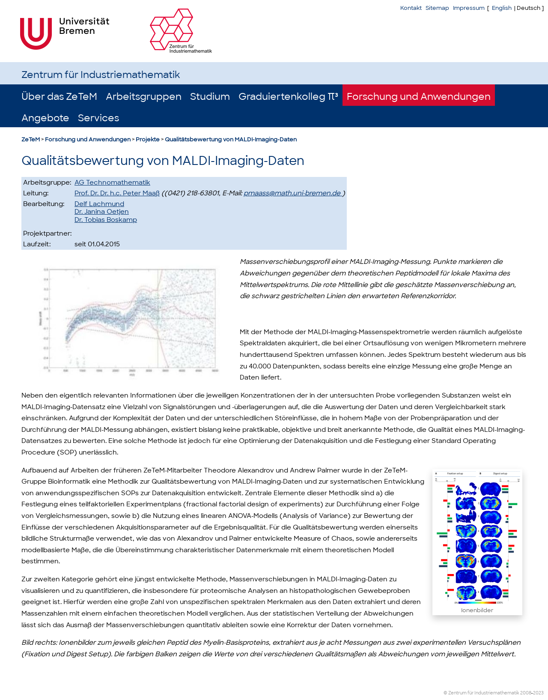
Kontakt (411, 8)
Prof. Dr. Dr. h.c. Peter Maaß (117, 193)
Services (98, 118)
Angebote (45, 118)
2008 (525, 693)
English (502, 8)
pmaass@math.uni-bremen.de (293, 193)
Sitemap (437, 8)
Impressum (469, 8)
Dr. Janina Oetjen (101, 211)
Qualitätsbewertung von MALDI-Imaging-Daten (231, 139)
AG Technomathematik (112, 182)
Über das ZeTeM (59, 96)
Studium (210, 96)
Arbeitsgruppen (144, 96)
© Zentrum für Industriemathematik (481, 693)
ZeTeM (30, 139)
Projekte (148, 139)
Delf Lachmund (99, 204)
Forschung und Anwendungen (419, 96)
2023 (538, 693)
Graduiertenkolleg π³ (288, 96)
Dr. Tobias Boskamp (105, 219)
